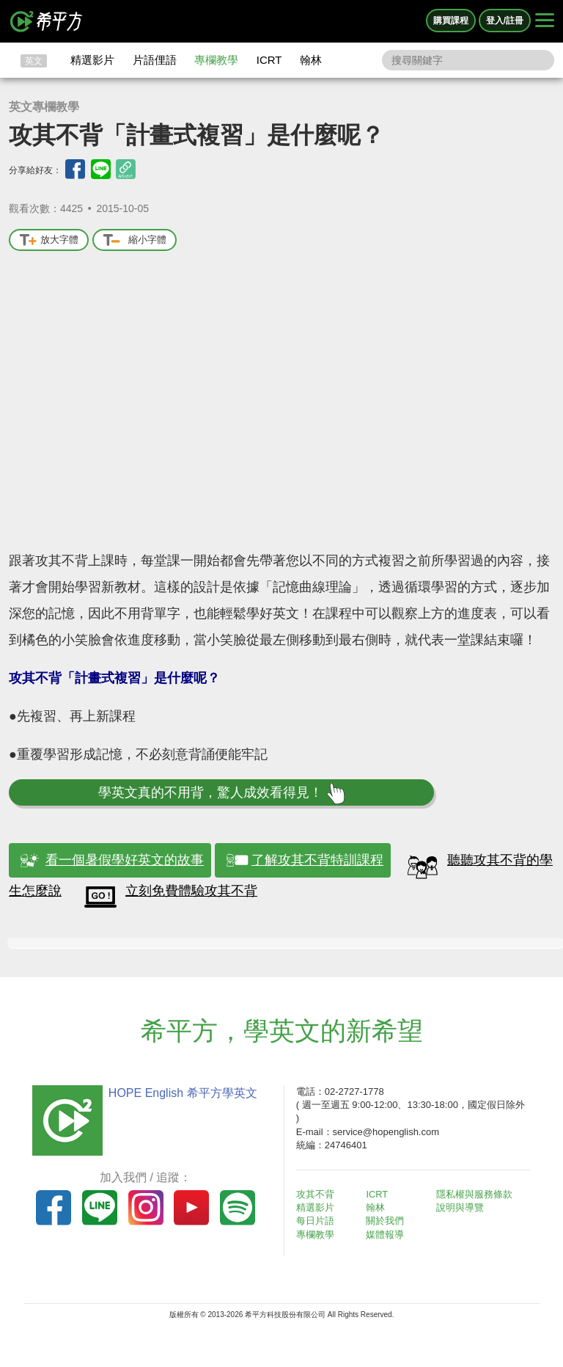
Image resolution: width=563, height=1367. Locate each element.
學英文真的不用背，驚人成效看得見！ (221, 793)
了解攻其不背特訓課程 (317, 860)
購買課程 (450, 20)
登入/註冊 (504, 20)
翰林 (311, 60)
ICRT (269, 60)
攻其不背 (318, 1194)
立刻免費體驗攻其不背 (191, 890)
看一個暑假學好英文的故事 (124, 860)
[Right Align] (544, 21)
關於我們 (388, 1220)
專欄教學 (216, 60)
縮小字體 (134, 240)
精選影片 (92, 60)
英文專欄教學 (44, 107)
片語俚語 (155, 60)
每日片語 (318, 1220)
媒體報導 (388, 1234)
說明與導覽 (463, 1207)
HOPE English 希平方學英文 (179, 1093)
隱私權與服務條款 (477, 1194)
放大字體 (48, 240)
